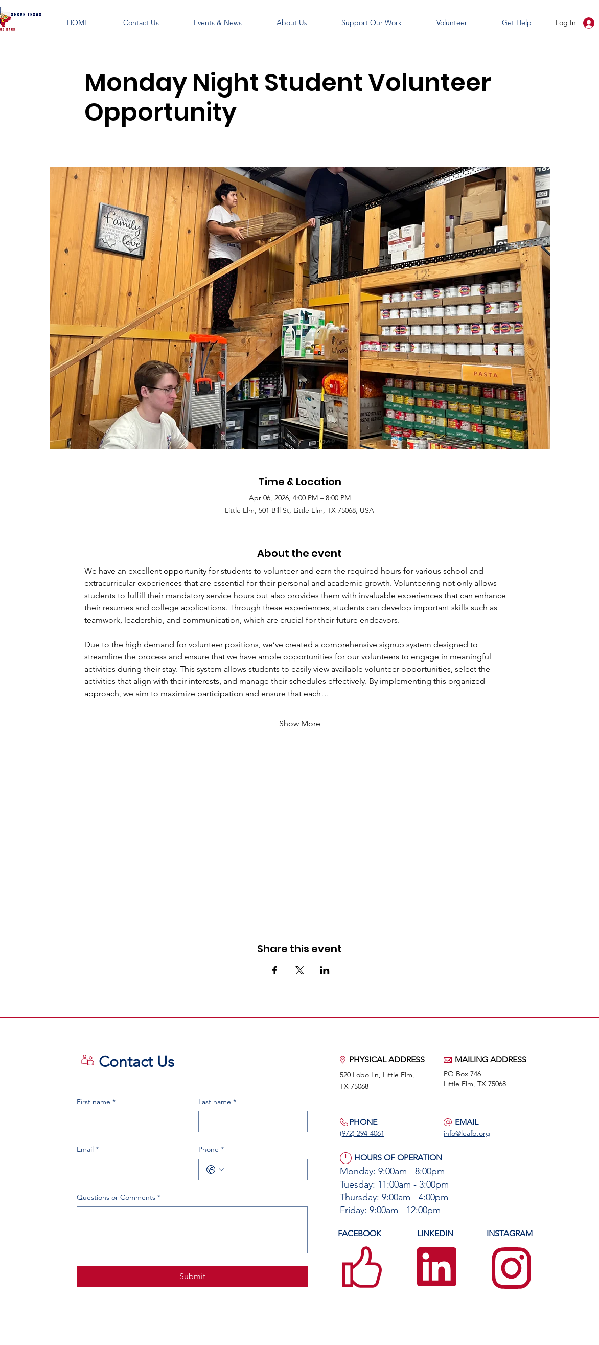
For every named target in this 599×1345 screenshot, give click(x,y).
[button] (217, 22)
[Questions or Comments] (192, 1230)
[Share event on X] (300, 970)
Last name (217, 1102)
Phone (211, 1150)
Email (88, 1150)
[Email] (128, 1169)
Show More (299, 723)
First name (96, 1102)
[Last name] (250, 1121)
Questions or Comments (118, 1198)
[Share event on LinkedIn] (325, 970)
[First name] (128, 1121)
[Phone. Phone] (263, 1169)
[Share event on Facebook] (275, 970)
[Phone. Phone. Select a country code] (215, 1170)
